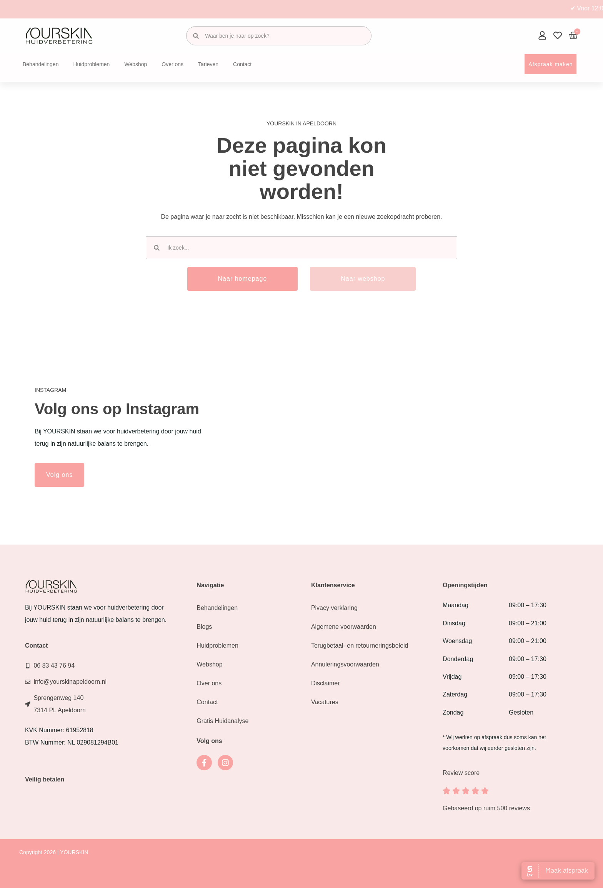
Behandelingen (40, 64)
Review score (461, 773)
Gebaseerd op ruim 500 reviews (486, 808)
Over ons (172, 64)
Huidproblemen (91, 64)
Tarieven (208, 64)
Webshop (135, 64)
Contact (242, 64)
